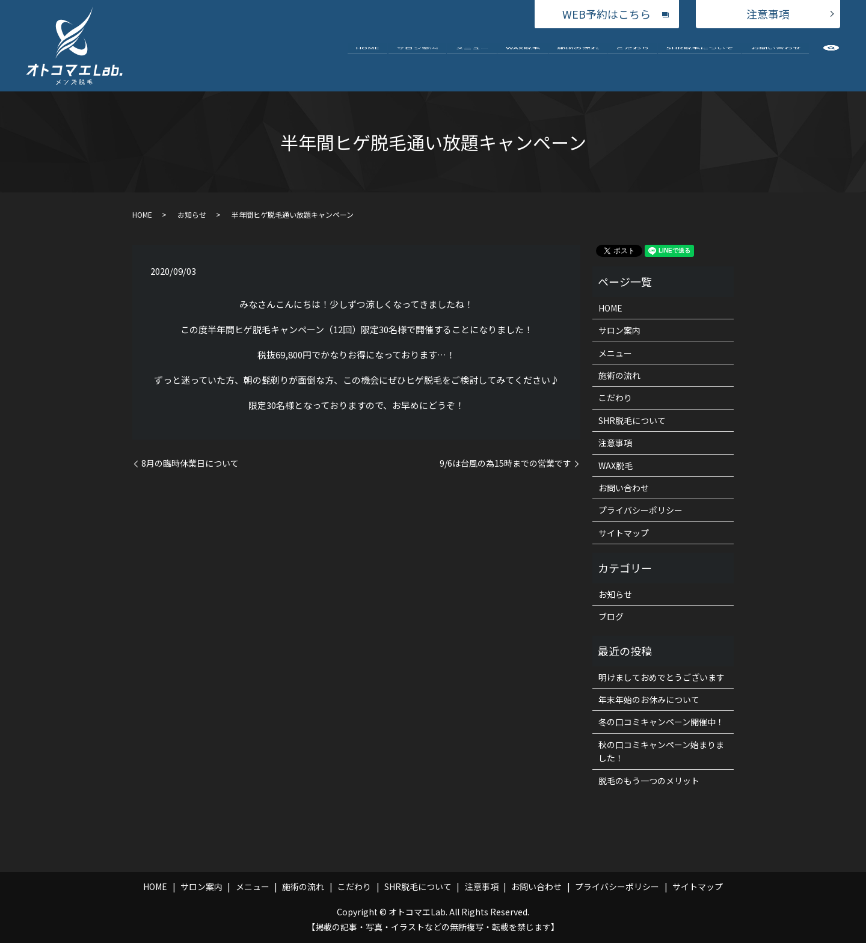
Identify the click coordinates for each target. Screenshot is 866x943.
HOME (367, 59)
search (831, 62)
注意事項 (768, 14)
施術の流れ (578, 59)
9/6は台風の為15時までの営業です (505, 463)
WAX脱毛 (523, 59)
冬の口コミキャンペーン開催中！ (661, 722)
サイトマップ (623, 533)
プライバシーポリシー (640, 510)
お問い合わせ (776, 59)
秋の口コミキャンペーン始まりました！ (661, 751)
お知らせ (191, 214)
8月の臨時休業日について (190, 463)
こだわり (633, 59)
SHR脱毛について (700, 59)
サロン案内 (417, 59)
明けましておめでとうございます (661, 677)
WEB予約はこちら (606, 14)
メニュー (472, 59)
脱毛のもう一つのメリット (648, 781)
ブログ (611, 616)
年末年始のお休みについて (648, 699)
